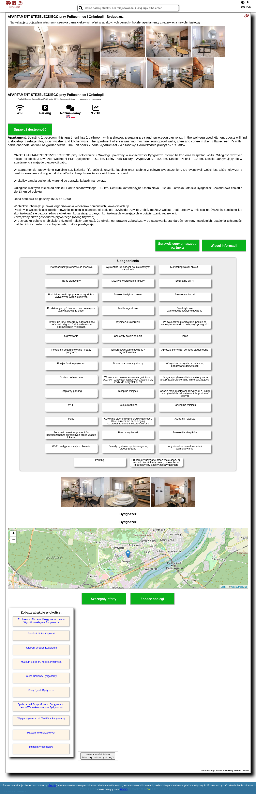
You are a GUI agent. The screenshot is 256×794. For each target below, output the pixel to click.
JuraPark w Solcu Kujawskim (41, 647)
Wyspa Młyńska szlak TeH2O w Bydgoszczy (41, 718)
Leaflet (224, 587)
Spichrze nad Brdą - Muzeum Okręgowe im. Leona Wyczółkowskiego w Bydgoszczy (41, 706)
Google (52, 785)
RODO (123, 789)
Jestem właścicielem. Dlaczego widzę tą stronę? (98, 756)
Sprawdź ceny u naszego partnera (177, 245)
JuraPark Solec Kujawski (41, 633)
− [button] (13, 540)
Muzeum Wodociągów (41, 746)
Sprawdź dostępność (30, 129)
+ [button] (13, 534)
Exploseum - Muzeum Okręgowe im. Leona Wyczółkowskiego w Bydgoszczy (41, 621)
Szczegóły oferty (103, 599)
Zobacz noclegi (152, 599)
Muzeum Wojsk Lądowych (41, 732)
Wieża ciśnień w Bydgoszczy (41, 676)
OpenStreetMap (239, 587)
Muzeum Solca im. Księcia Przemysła (41, 661)
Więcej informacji (224, 245)
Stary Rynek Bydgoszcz (41, 690)
